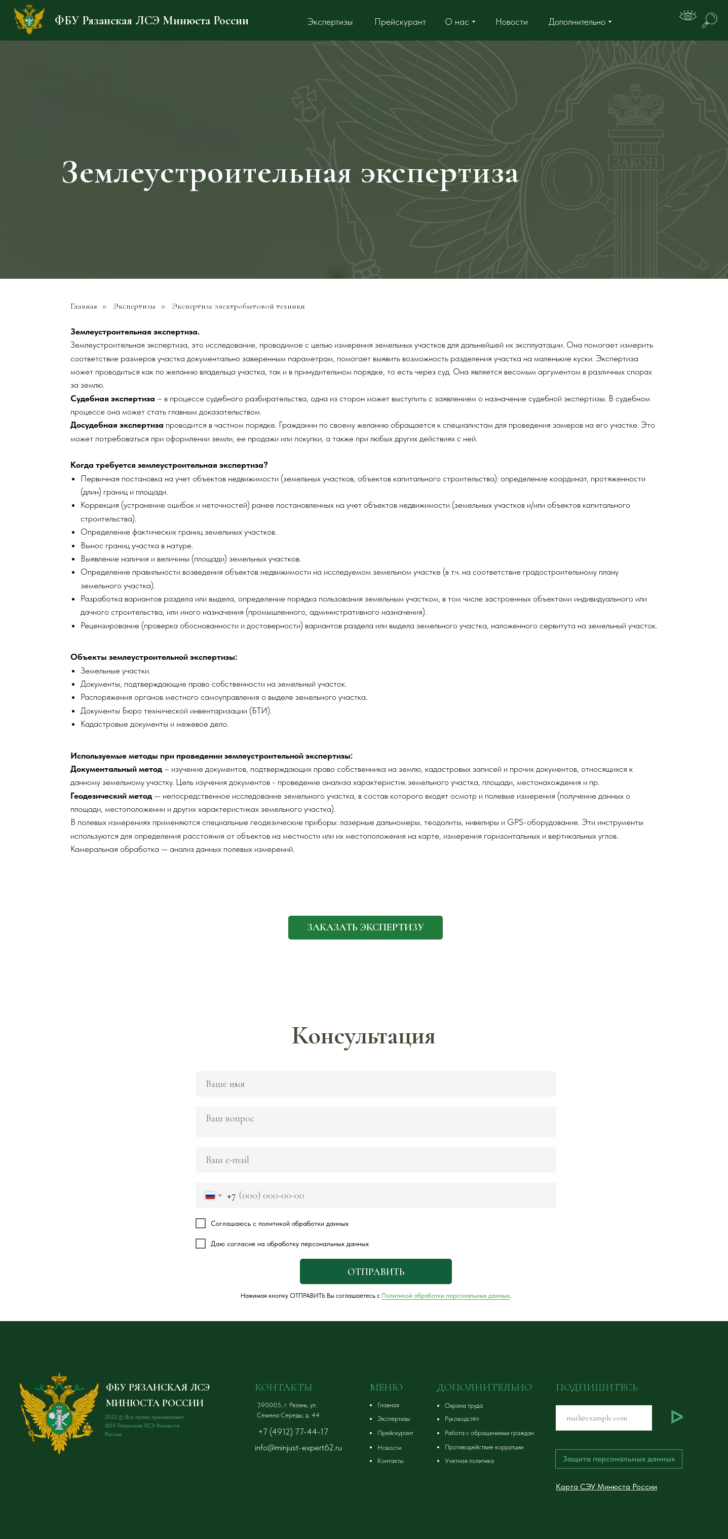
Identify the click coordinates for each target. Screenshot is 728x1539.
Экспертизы (134, 306)
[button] (365, 928)
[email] (376, 1160)
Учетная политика (469, 1461)
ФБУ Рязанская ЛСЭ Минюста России (152, 20)
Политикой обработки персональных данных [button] (445, 1295)
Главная (83, 306)
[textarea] (376, 1122)
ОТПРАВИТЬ (376, 1272)
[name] (376, 1084)
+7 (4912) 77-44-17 (293, 1432)
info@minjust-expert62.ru (298, 1447)
